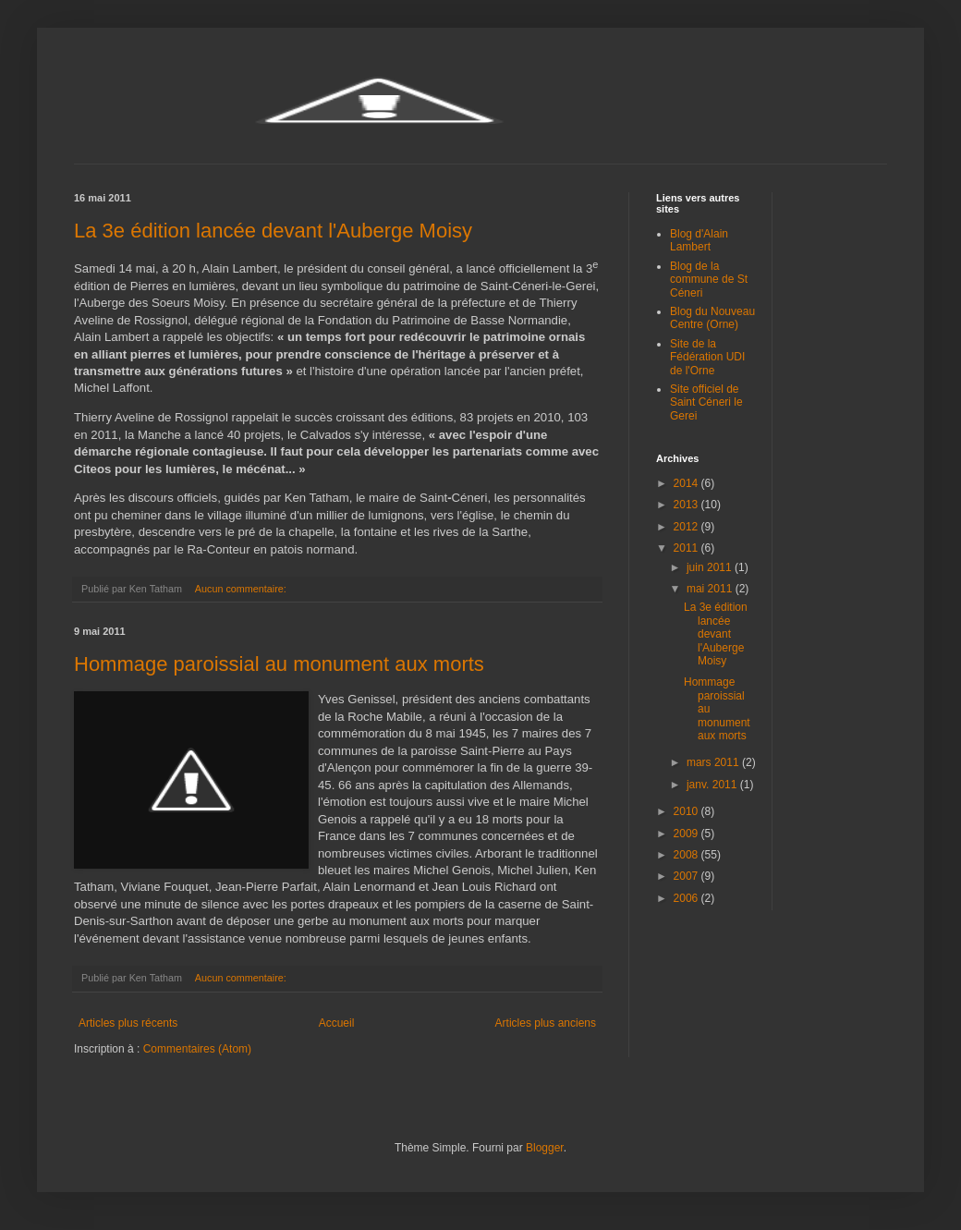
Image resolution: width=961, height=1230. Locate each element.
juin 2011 (711, 567)
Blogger (545, 1147)
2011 (687, 548)
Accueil (337, 1023)
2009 (687, 833)
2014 (687, 483)
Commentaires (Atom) (197, 1048)
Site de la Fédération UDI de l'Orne (707, 357)
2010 (687, 811)
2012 (687, 526)
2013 (687, 504)
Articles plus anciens (545, 1023)
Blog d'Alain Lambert (699, 240)
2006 (687, 898)
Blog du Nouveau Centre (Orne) (712, 318)
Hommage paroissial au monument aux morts (279, 664)
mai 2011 (711, 588)
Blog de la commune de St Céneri (709, 279)
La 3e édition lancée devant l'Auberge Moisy (273, 230)
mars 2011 (714, 762)
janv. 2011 (713, 784)
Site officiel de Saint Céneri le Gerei (706, 402)
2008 (687, 854)
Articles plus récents (128, 1023)
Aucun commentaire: (242, 588)
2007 (687, 876)
